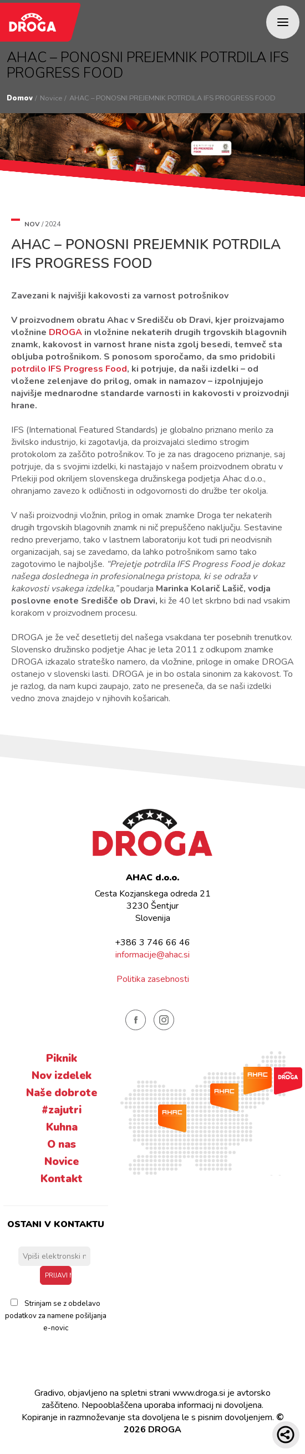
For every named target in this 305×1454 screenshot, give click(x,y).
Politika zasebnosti (152, 979)
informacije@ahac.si (152, 955)
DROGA (65, 332)
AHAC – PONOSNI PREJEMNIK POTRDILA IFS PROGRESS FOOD (172, 98)
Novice (51, 98)
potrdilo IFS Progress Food (69, 369)
